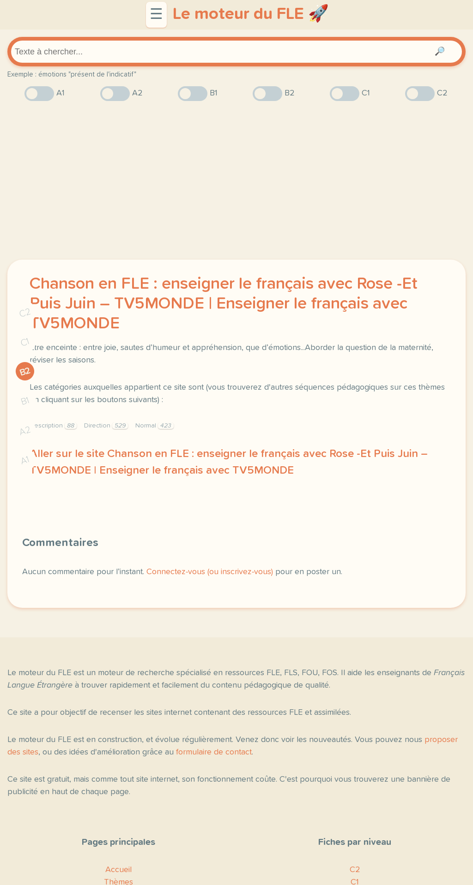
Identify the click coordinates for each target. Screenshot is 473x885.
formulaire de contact (214, 752)
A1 (24, 460)
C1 (24, 342)
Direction (106, 425)
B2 (25, 372)
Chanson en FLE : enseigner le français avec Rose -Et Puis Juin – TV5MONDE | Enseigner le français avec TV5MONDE (224, 304)
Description (53, 425)
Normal (154, 425)
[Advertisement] (236, 180)
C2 (25, 313)
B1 (25, 401)
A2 (25, 431)
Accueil (118, 870)
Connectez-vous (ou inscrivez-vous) (209, 572)
